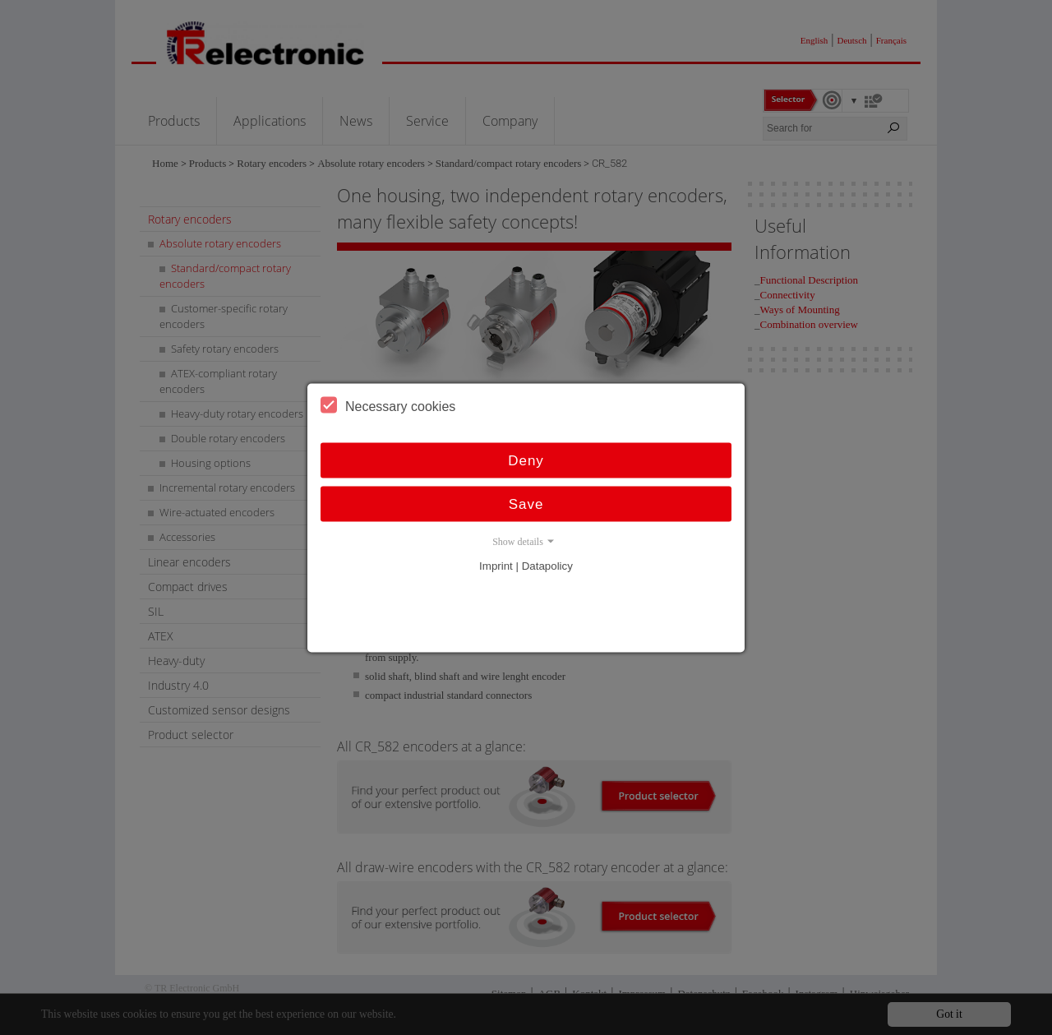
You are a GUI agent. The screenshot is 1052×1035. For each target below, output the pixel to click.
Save (526, 503)
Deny (526, 460)
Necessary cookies (388, 404)
